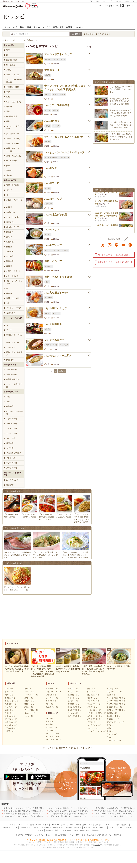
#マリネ (47, 188)
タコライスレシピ (94, 725)
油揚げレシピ (29, 704)
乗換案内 (129, 827)
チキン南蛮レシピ (74, 710)
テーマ (9, 330)
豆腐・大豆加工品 (13, 156)
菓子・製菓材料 (12, 143)
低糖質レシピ (112, 713)
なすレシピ (9, 713)
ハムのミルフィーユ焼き (58, 355)
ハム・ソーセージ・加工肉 (14, 80)
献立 (15, 27)
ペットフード (66, 830)
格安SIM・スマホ (10, 827)
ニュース (120, 827)
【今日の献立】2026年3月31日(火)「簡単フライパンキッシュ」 (121, 89)
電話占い (124, 825)
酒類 (8, 166)
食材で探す (90, 34)
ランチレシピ (112, 734)
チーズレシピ (29, 692)
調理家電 (9, 485)
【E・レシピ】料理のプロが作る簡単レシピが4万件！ (68, 748)
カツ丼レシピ (73, 692)
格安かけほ (46, 827)
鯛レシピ (49, 704)
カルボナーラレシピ (94, 716)
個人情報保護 (60, 835)
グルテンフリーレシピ (115, 722)
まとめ (37, 27)
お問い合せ (80, 835)
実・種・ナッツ (12, 134)
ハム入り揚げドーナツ (56, 292)
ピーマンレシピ (11, 719)
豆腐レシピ (28, 698)
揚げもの (9, 222)
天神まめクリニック (84, 825)
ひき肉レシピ (10, 698)
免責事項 (117, 835)
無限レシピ (111, 728)
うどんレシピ (73, 713)
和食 (8, 397)
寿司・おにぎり (12, 298)
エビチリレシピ (93, 701)
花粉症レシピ (51, 724)
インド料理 (10, 458)
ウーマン (102, 827)
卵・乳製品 (10, 65)
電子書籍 (95, 830)
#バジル (47, 313)
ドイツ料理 (10, 438)
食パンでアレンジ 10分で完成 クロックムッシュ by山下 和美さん (65, 87)
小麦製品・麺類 (12, 87)
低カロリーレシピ (113, 716)
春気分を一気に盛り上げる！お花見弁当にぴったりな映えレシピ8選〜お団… (120, 101)
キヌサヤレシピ (52, 689)
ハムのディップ (53, 198)
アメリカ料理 (11, 463)
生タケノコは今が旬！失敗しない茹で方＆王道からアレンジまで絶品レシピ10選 (36, 811)
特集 (22, 27)
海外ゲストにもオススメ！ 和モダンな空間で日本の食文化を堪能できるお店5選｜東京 (38, 808)
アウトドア (10, 347)
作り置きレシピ (113, 689)
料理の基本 (58, 27)
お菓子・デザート (13, 271)
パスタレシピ (92, 707)
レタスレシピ (51, 701)
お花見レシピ (51, 730)
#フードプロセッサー (61, 250)
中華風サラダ (51, 70)
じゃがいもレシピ (11, 701)
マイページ (80, 27)
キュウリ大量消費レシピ (116, 704)
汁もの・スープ (12, 227)
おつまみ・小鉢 (12, 217)
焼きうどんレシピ (74, 716)
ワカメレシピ (29, 713)
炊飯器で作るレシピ (114, 707)
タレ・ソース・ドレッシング (14, 282)
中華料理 (9, 406)
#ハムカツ (48, 59)
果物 (8, 121)
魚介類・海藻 (11, 60)
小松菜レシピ (10, 731)
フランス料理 (11, 424)
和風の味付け (11, 370)
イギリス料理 (11, 433)
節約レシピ (111, 725)
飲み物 (9, 293)
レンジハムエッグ (54, 340)
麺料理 (9, 266)
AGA (76, 830)
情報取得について (104, 835)
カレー (9, 303)
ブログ (116, 825)
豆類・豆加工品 (12, 75)
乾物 (8, 92)
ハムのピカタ (51, 121)
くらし (98, 1)
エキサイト (129, 6)
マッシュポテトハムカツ (58, 54)
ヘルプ (71, 835)
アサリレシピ (51, 695)
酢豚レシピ (91, 689)
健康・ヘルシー (12, 342)
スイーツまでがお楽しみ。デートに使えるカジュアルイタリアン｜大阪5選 (79, 808)
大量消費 (9, 360)
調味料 (9, 170)
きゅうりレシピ (11, 725)
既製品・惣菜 (11, 116)
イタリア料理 (11, 419)
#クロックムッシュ (59, 94)
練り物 (9, 107)
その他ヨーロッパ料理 (14, 412)
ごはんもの (10, 313)
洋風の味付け (11, 374)
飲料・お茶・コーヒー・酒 (14, 149)
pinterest (130, 245)
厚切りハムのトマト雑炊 (58, 277)
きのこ (9, 70)
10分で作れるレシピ (114, 692)
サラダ (9, 190)
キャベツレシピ (11, 707)
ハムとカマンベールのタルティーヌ (64, 152)
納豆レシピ (28, 707)
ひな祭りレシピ (52, 727)
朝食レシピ (111, 731)
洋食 (8, 401)
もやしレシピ (10, 716)
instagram (110, 245)
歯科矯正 (49, 830)
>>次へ (62, 371)
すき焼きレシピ (74, 704)
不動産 (40, 830)
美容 (57, 830)
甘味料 (9, 175)
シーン (9, 325)
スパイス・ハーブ (13, 139)
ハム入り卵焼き (53, 324)
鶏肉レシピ (9, 695)
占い (112, 1)
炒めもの (9, 232)
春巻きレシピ (92, 698)
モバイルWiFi (58, 827)
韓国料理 (9, 443)
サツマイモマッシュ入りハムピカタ (64, 136)
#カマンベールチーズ (52, 157)
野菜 (8, 50)
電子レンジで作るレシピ (116, 710)
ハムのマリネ (51, 183)
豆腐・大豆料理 (12, 185)
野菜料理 (9, 261)
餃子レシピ (91, 692)
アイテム (107, 825)
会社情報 (19, 835)
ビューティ (105, 1)
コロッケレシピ (93, 728)
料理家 (69, 27)
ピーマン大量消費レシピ (116, 701)
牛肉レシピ (9, 689)
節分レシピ (50, 721)
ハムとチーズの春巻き (56, 105)
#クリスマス (65, 157)
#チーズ (47, 110)
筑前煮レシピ (73, 701)
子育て (92, 1)
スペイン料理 (11, 428)
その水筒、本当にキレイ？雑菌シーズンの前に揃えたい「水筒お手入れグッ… (120, 124)
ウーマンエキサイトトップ (109, 6)
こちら (97, 845)
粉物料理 (9, 242)
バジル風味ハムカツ (55, 308)
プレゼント (119, 1)
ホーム (8, 27)
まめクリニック (67, 825)
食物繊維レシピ (113, 719)
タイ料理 (9, 448)
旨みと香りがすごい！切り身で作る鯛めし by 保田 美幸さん (106, 193)
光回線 (37, 827)
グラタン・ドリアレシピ (96, 713)
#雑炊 (47, 282)
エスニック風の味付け (14, 385)
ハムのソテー (51, 168)
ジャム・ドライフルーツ (14, 127)
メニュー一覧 (129, 1)
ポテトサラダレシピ (94, 719)
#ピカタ (47, 126)
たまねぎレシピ (11, 704)
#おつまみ (56, 126)
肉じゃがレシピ (74, 698)
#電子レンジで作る (51, 345)
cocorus (69, 827)
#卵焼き (47, 329)
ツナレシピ (28, 716)
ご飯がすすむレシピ (114, 740)
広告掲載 (90, 835)
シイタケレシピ (52, 698)
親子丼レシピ (73, 689)
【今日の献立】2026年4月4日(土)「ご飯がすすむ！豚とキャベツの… (121, 136)
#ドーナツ (48, 297)
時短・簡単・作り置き (14, 353)
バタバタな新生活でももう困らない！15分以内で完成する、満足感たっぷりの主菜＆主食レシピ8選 (89, 814)
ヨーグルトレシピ (31, 695)
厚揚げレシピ (29, 701)
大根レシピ (9, 710)
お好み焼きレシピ (74, 707)
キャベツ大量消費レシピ (116, 698)
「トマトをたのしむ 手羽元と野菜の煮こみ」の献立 (46, 516)
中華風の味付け (12, 379)
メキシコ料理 (11, 468)
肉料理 (9, 247)
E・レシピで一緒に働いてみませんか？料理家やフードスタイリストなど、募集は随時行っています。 (68, 840)
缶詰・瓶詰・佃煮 (13, 102)
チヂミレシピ (92, 722)
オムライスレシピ (94, 704)
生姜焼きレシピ (74, 695)
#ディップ (48, 204)
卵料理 (9, 207)
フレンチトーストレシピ (96, 731)
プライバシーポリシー (44, 835)
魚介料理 (9, 256)
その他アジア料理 (13, 453)
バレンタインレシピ (53, 739)
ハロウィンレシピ (53, 733)
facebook (96, 245)
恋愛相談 (87, 827)
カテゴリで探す (103, 34)
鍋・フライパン (12, 480)
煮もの (9, 237)
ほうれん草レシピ (11, 728)
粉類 (8, 97)
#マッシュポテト (60, 59)
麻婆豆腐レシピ (93, 695)
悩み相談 (77, 827)
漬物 (8, 111)
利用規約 (29, 835)
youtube (123, 245)
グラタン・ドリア (13, 308)
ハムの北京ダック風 (55, 214)
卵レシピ (27, 689)
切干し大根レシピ (31, 710)
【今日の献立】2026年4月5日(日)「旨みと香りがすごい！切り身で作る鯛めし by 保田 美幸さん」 (42, 816)
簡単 (29, 27)
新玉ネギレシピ (52, 707)
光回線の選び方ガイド (39, 825)
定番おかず (10, 212)
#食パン (47, 94)
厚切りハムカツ (53, 261)
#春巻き (55, 110)
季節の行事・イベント (14, 336)
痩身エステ (84, 830)
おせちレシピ (51, 718)
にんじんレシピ (11, 722)
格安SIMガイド (26, 827)
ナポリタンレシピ (94, 710)
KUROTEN (23, 825)
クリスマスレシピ (53, 737)
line (116, 245)
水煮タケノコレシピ (53, 692)
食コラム (46, 27)
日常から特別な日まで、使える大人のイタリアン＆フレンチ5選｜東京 (77, 811)
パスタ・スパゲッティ (14, 201)
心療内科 (98, 825)
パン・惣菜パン (12, 276)
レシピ (111, 827)
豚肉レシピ (9, 692)
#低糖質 (47, 75)
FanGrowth (54, 825)
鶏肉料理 (9, 251)
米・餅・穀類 (11, 161)
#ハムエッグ (64, 345)
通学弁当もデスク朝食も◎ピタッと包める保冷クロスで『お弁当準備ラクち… (120, 113)
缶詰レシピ (111, 695)
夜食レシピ (111, 737)
